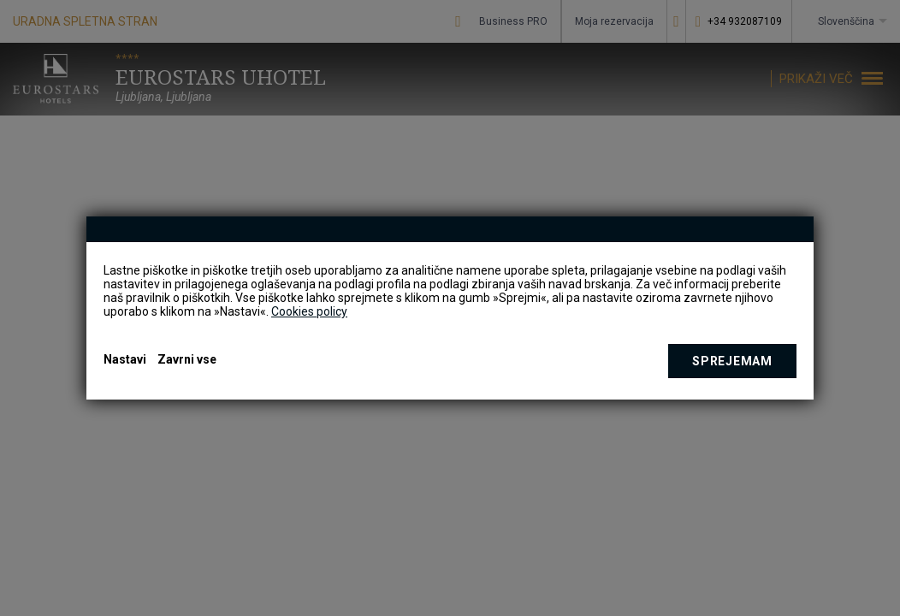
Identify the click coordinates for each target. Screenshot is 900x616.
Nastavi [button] (125, 359)
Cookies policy (309, 311)
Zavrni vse (186, 359)
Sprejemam (732, 361)
